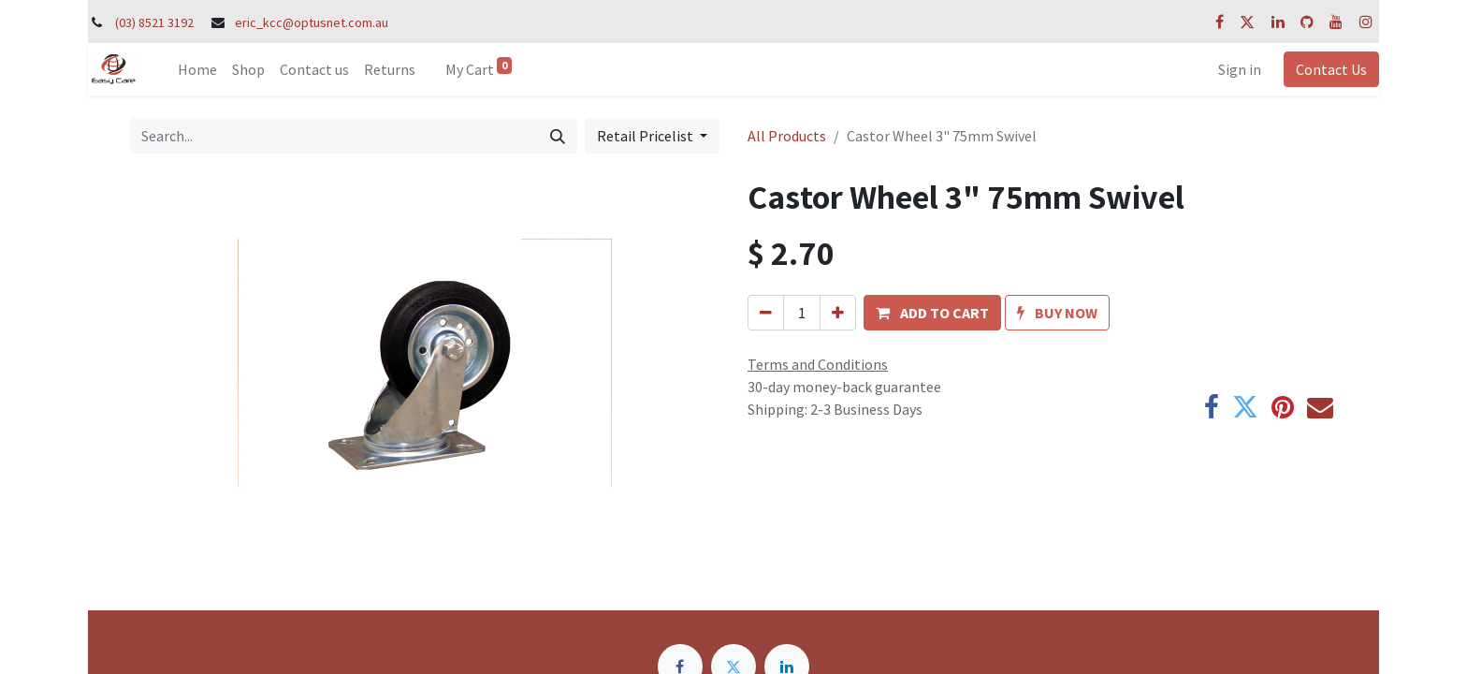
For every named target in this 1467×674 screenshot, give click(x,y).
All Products (787, 135)
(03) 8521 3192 (154, 22)
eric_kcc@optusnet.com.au (311, 22)
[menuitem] (197, 69)
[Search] (557, 136)
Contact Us (1331, 69)
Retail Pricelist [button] (646, 135)
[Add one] (838, 312)
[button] (932, 312)
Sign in (1239, 69)
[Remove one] (766, 312)
